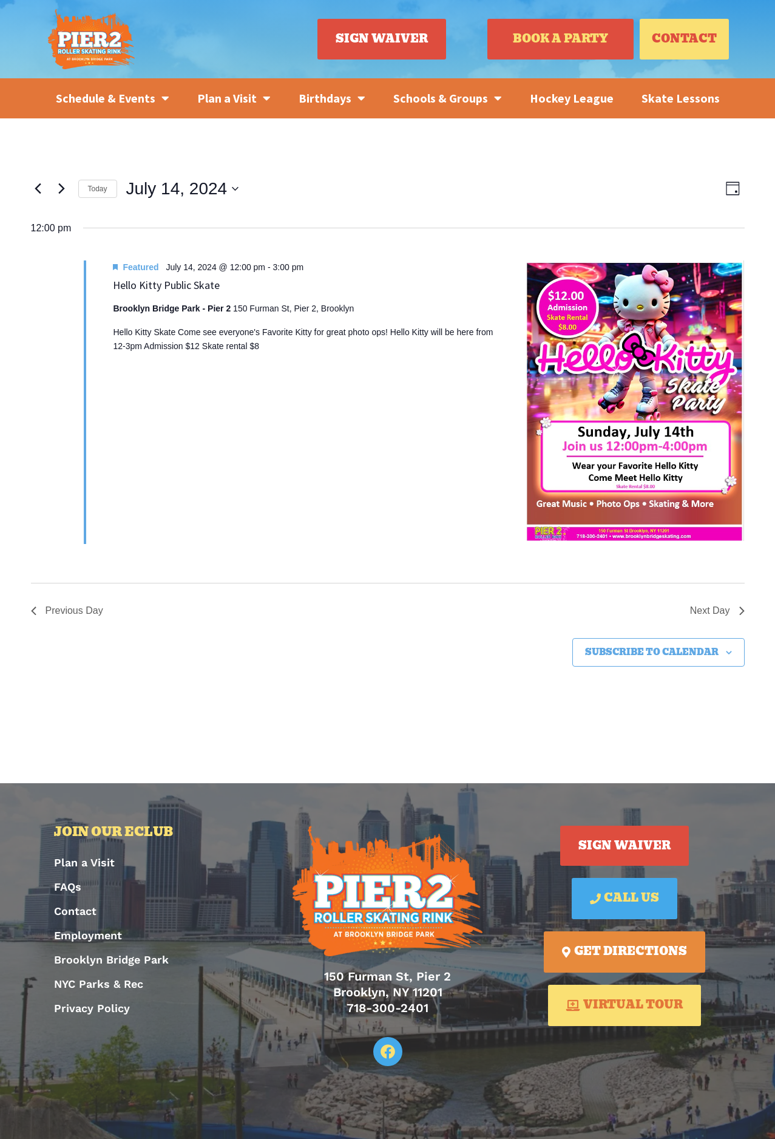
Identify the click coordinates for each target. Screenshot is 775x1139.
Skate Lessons (680, 98)
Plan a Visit (234, 98)
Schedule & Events (112, 98)
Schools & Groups (447, 98)
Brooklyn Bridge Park (111, 959)
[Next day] (62, 189)
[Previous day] (38, 189)
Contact (75, 911)
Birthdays (332, 98)
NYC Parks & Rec (98, 983)
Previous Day (67, 610)
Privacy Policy (92, 1008)
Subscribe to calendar (652, 652)
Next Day (717, 610)
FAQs (67, 886)
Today (97, 189)
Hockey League (572, 98)
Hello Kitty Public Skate (166, 285)
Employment (88, 935)
